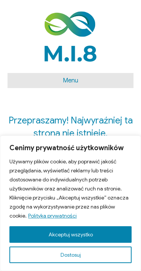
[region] (70, 203)
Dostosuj (71, 254)
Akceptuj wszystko (71, 234)
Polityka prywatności (52, 215)
